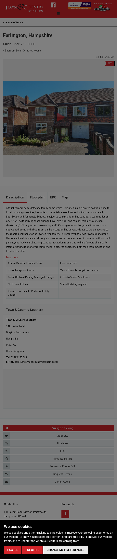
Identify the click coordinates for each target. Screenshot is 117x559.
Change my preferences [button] (65, 550)
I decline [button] (32, 550)
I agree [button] (12, 550)
